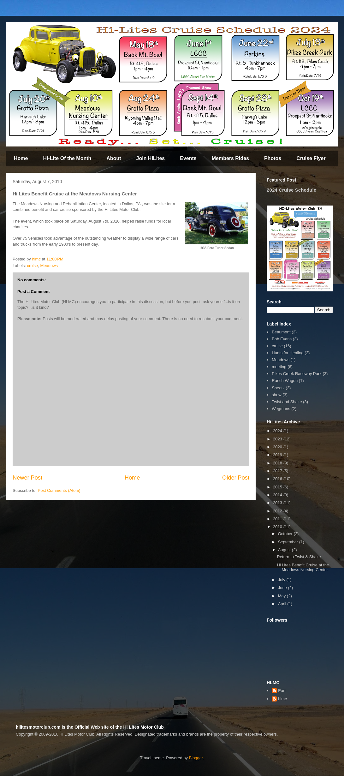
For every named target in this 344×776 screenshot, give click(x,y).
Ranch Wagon (285, 380)
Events (188, 158)
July (282, 579)
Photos (272, 158)
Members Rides (230, 158)
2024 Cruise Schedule (291, 190)
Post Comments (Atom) (59, 490)
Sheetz (278, 387)
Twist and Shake (287, 401)
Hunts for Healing (287, 352)
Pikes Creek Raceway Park (297, 373)
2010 (278, 526)
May (282, 596)
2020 (278, 447)
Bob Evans (282, 339)
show (276, 394)
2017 (278, 471)
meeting (279, 366)
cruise (32, 265)
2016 (278, 478)
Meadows (49, 265)
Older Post (235, 478)
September (288, 542)
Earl (281, 690)
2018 (278, 463)
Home (21, 158)
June (283, 587)
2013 (278, 502)
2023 (278, 439)
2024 (278, 430)
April (283, 603)
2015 (278, 487)
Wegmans (281, 408)
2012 (278, 511)
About (113, 158)
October (286, 533)
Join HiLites (150, 158)
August (285, 549)
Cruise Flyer (310, 158)
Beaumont (281, 332)
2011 (278, 518)
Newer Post (27, 478)
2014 (278, 494)
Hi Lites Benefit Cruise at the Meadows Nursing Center (303, 567)
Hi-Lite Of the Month (67, 158)
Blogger (196, 757)
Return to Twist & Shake (299, 556)
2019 (278, 454)
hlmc (282, 698)
